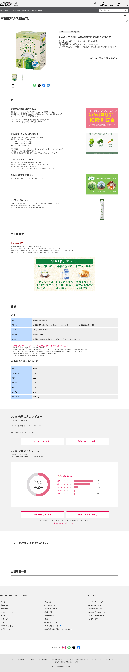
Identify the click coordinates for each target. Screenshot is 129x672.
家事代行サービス (95, 605)
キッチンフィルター (7, 612)
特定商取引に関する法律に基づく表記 (65, 662)
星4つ (59, 484)
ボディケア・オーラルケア (54, 605)
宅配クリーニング (51, 609)
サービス (90, 595)
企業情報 (21, 659)
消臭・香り (4, 619)
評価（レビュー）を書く (87, 441)
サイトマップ (110, 659)
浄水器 (3, 615)
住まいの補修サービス (96, 615)
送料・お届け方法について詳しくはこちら (103, 58)
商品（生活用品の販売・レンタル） (14, 595)
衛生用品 (48, 602)
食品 (46, 619)
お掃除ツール (5, 629)
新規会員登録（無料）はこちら (64, 523)
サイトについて (97, 659)
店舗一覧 (31, 659)
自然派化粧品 (49, 615)
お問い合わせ (42, 659)
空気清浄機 (4, 609)
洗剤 (2, 622)
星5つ (59, 481)
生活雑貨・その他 (51, 622)
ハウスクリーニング (96, 602)
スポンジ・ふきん (7, 626)
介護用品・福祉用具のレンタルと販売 (58, 629)
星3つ (59, 487)
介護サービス (93, 619)
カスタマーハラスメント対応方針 (61, 659)
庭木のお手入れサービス (97, 612)
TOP (13, 659)
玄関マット (4, 605)
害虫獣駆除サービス (96, 609)
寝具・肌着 (48, 612)
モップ (3, 602)
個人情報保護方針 (82, 659)
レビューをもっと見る (42, 441)
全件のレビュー (69, 476)
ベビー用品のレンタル (52, 626)
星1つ (59, 494)
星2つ (59, 490)
